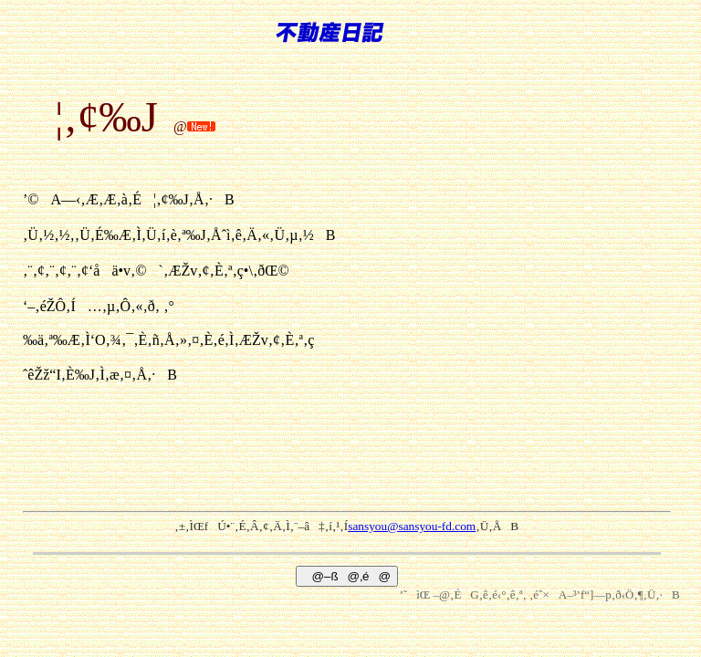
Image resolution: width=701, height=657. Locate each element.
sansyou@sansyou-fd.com (412, 526)
